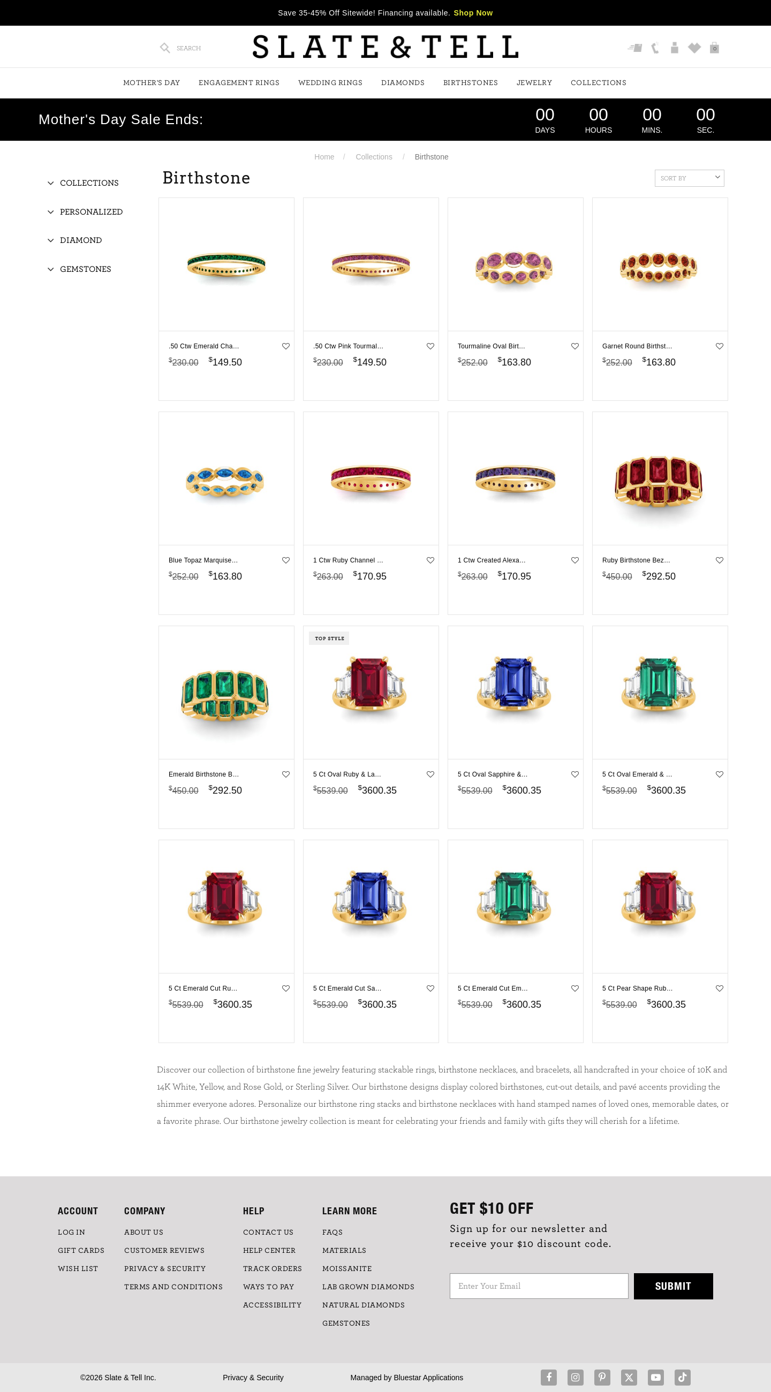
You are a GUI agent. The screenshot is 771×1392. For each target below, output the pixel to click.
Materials (344, 1250)
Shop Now (473, 13)
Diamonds (403, 83)
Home (324, 157)
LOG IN (71, 1232)
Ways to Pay (268, 1287)
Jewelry (535, 83)
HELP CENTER (269, 1250)
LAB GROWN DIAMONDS (368, 1287)
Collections (599, 83)
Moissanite (347, 1269)
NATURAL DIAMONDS (363, 1305)
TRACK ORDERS (273, 1269)
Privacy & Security (253, 1377)
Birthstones (470, 83)
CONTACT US (268, 1232)
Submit (673, 1286)
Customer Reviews (164, 1250)
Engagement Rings (239, 83)
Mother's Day (151, 83)
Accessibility (272, 1305)
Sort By (690, 177)
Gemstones (85, 269)
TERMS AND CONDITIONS (173, 1287)
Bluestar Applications (428, 1377)
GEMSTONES (346, 1323)
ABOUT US (143, 1232)
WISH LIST (78, 1269)
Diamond (81, 240)
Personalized (91, 212)
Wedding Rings (330, 83)
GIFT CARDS (81, 1250)
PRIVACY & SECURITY (165, 1269)
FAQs (332, 1232)
